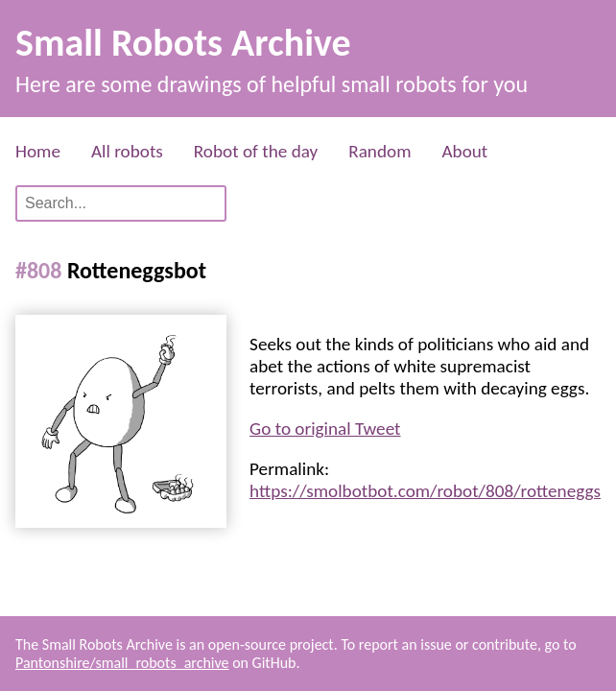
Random (379, 151)
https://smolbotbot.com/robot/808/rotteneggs (425, 491)
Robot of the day (256, 151)
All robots (127, 151)
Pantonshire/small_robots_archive (122, 663)
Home (37, 151)
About (464, 151)
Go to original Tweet (324, 428)
